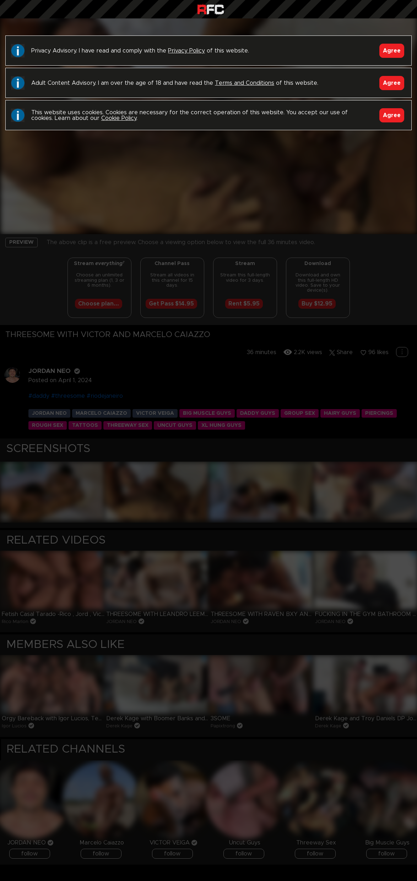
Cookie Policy (118, 118)
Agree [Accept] (392, 51)
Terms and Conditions (244, 83)
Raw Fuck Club (210, 10)
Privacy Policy (186, 51)
